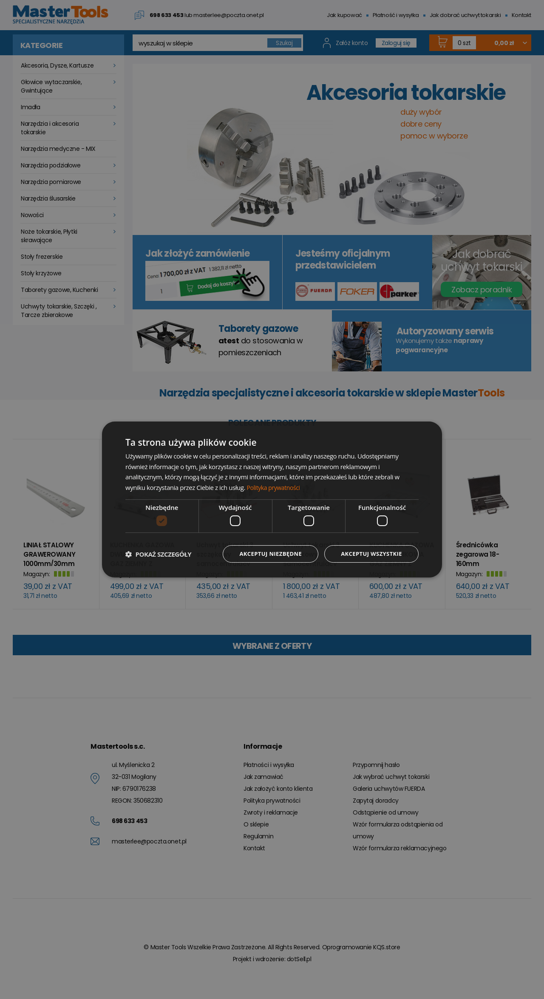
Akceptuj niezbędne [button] (263, 554)
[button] (158, 554)
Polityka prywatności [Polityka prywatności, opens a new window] (274, 487)
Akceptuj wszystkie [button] (369, 554)
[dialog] (272, 499)
